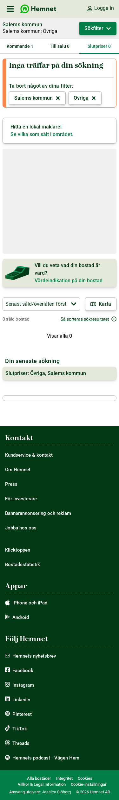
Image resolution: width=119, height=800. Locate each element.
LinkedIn (21, 700)
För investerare (21, 499)
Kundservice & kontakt (29, 455)
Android (20, 617)
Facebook (22, 670)
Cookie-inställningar (89, 784)
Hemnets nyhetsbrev (34, 656)
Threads (21, 743)
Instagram (23, 685)
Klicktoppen (17, 550)
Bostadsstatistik (22, 564)
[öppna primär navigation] (10, 8)
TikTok (19, 729)
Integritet (64, 778)
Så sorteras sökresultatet (88, 319)
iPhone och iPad (29, 603)
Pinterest (22, 714)
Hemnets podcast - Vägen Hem (45, 758)
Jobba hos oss (20, 528)
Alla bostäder (39, 778)
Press (11, 484)
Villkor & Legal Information (42, 784)
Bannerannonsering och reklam (38, 513)
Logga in (100, 8)
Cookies (85, 778)
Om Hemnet (17, 469)
